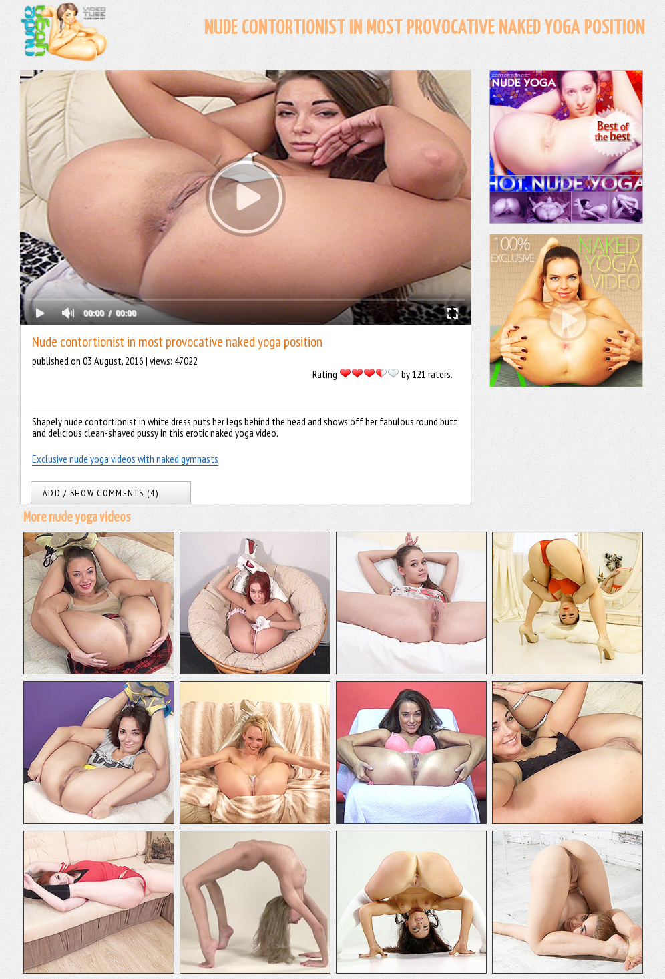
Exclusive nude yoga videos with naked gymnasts (125, 458)
